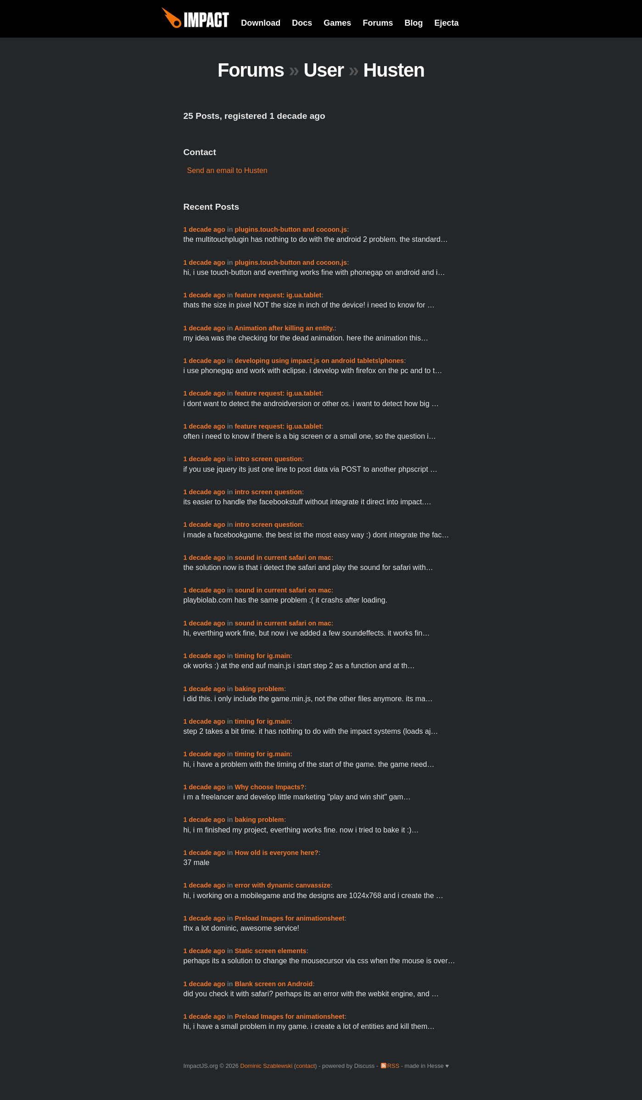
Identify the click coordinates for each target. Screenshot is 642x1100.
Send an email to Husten (227, 170)
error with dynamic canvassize (282, 885)
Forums (378, 23)
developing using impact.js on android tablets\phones (319, 360)
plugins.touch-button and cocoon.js (290, 229)
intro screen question (267, 459)
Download (260, 23)
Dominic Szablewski (266, 1065)
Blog (413, 23)
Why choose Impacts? (269, 787)
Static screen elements (270, 951)
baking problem (259, 688)
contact (305, 1065)
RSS (393, 1065)
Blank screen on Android (273, 984)
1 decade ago (204, 229)
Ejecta (446, 23)
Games (337, 23)
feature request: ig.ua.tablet (277, 295)
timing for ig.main (262, 655)
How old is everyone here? (276, 852)
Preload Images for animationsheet (289, 918)
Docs (302, 23)
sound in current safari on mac (282, 557)
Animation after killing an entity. (284, 328)
